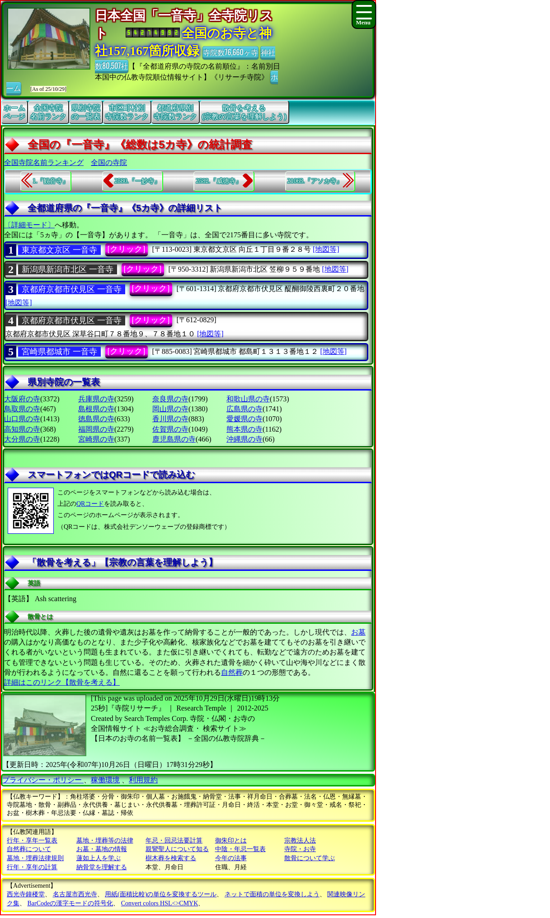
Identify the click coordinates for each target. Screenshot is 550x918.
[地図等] (326, 249)
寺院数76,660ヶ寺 (230, 52)
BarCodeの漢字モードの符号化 (70, 903)
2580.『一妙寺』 (137, 181)
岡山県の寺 (170, 409)
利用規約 (143, 780)
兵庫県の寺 (96, 399)
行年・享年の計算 (32, 867)
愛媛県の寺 (244, 419)
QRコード (90, 503)
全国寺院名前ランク (48, 112)
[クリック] (127, 249)
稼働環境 (105, 780)
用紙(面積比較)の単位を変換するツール (160, 894)
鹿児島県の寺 (174, 439)
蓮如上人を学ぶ (98, 858)
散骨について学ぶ (309, 858)
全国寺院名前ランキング (44, 162)
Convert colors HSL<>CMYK (159, 903)
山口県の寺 (22, 419)
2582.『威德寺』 (219, 181)
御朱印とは (231, 840)
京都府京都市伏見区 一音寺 (72, 289)
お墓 (358, 632)
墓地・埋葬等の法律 (104, 840)
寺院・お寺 (300, 849)
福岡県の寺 (96, 429)
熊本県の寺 (244, 429)
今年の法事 (231, 858)
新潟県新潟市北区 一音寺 (67, 269)
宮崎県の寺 (96, 439)
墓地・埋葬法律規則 (35, 858)
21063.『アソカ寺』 (315, 181)
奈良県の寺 (170, 399)
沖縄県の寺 (244, 439)
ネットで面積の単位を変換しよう (272, 894)
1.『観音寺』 (51, 181)
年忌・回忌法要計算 (174, 840)
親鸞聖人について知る (177, 849)
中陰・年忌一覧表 (240, 849)
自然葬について (29, 849)
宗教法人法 (300, 840)
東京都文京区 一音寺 (59, 249)
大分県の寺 (22, 439)
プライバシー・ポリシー (43, 780)
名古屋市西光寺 (75, 894)
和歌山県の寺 (248, 399)
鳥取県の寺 (22, 409)
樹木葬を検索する (171, 858)
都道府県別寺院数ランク (175, 112)
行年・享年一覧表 (32, 840)
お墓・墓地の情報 (101, 849)
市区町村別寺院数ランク (127, 112)
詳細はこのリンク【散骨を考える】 (62, 682)
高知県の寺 (22, 429)
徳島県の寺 (96, 419)
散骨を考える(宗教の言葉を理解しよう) (244, 112)
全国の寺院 (109, 162)
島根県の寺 (96, 409)
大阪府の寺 (22, 399)
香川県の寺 (170, 419)
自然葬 (232, 672)
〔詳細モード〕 (29, 225)
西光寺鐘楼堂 (26, 894)
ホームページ (14, 112)
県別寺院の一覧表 (85, 112)
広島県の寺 (244, 409)
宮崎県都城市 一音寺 (59, 351)
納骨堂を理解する (101, 867)
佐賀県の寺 (170, 429)
